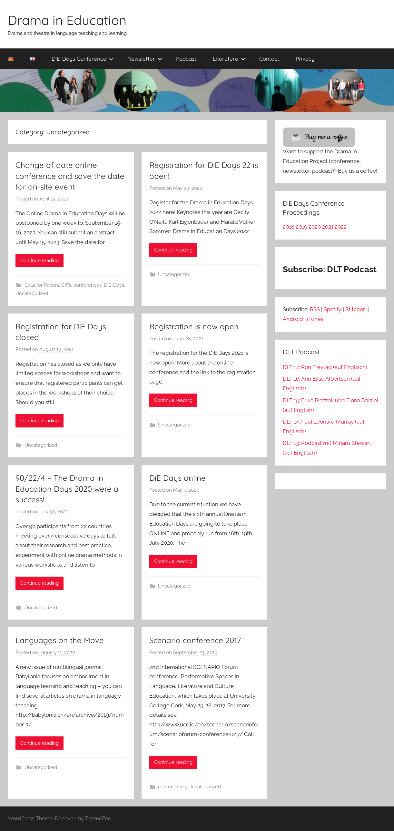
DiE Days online (177, 478)
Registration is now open (194, 326)
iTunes (315, 319)
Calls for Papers (42, 285)
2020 (315, 226)
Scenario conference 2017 (195, 640)
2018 (288, 226)
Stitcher (355, 309)
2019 (301, 226)
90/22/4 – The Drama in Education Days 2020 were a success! (67, 488)
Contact (269, 58)
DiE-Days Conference (82, 58)
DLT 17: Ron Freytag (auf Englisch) (325, 367)
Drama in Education (67, 20)
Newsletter (144, 58)
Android (293, 319)
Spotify (332, 309)
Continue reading (39, 260)
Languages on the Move (59, 640)
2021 (327, 226)
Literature (229, 58)
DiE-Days (114, 285)
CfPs (66, 285)
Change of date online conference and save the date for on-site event (69, 175)
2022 (341, 226)
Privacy (305, 58)
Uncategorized (31, 293)
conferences (88, 285)
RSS (315, 309)
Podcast (186, 58)
